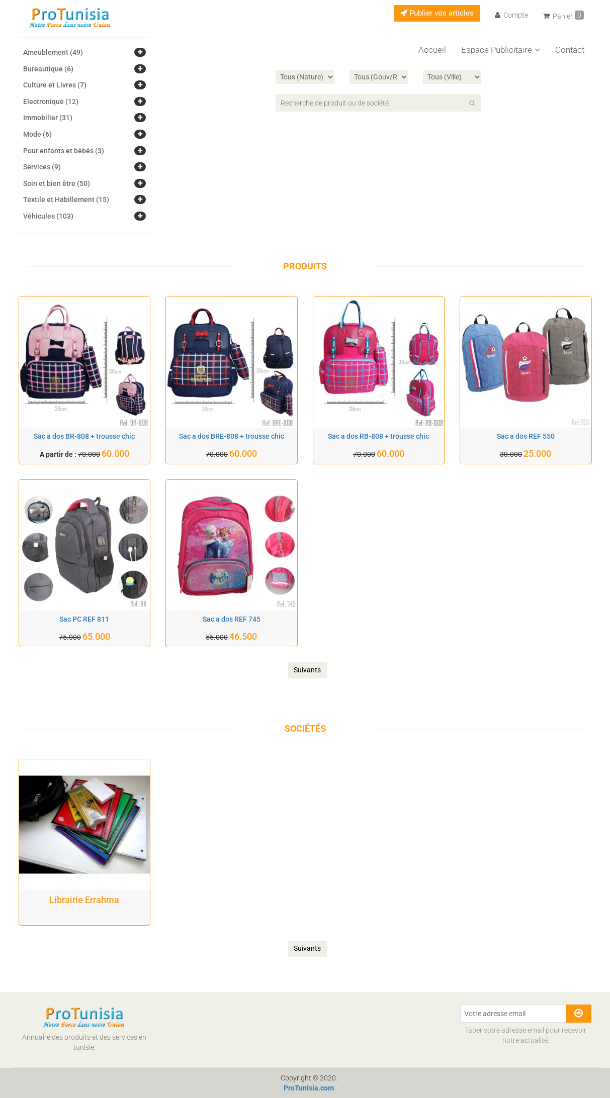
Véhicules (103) (48, 216)
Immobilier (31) (47, 118)
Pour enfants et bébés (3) (63, 151)
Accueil (432, 50)
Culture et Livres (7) (54, 85)
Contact (569, 50)
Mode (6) (37, 134)
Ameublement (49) (53, 52)
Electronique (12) (50, 101)
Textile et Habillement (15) (66, 199)
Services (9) (42, 167)
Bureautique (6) (48, 69)
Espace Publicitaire (500, 50)
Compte (511, 15)
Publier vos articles (437, 13)
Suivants (307, 670)
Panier (563, 15)
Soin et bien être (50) (56, 183)
